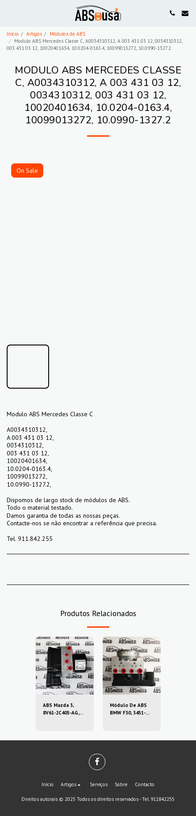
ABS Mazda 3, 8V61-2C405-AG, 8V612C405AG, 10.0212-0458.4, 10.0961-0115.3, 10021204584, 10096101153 (61, 709)
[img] (65, 665)
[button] (9, 13)
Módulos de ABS (67, 34)
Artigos (34, 34)
